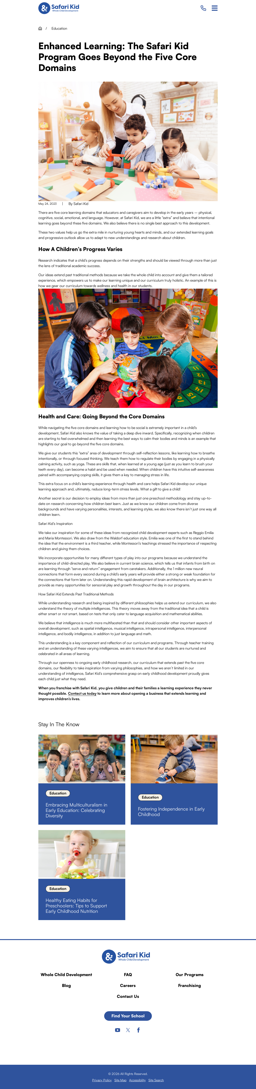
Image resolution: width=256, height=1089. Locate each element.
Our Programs (190, 974)
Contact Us (128, 996)
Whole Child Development (66, 974)
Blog (66, 985)
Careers (128, 985)
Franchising (189, 985)
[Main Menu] (215, 8)
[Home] (60, 8)
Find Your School (128, 1015)
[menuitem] (102, 1080)
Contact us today (82, 693)
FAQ (128, 974)
